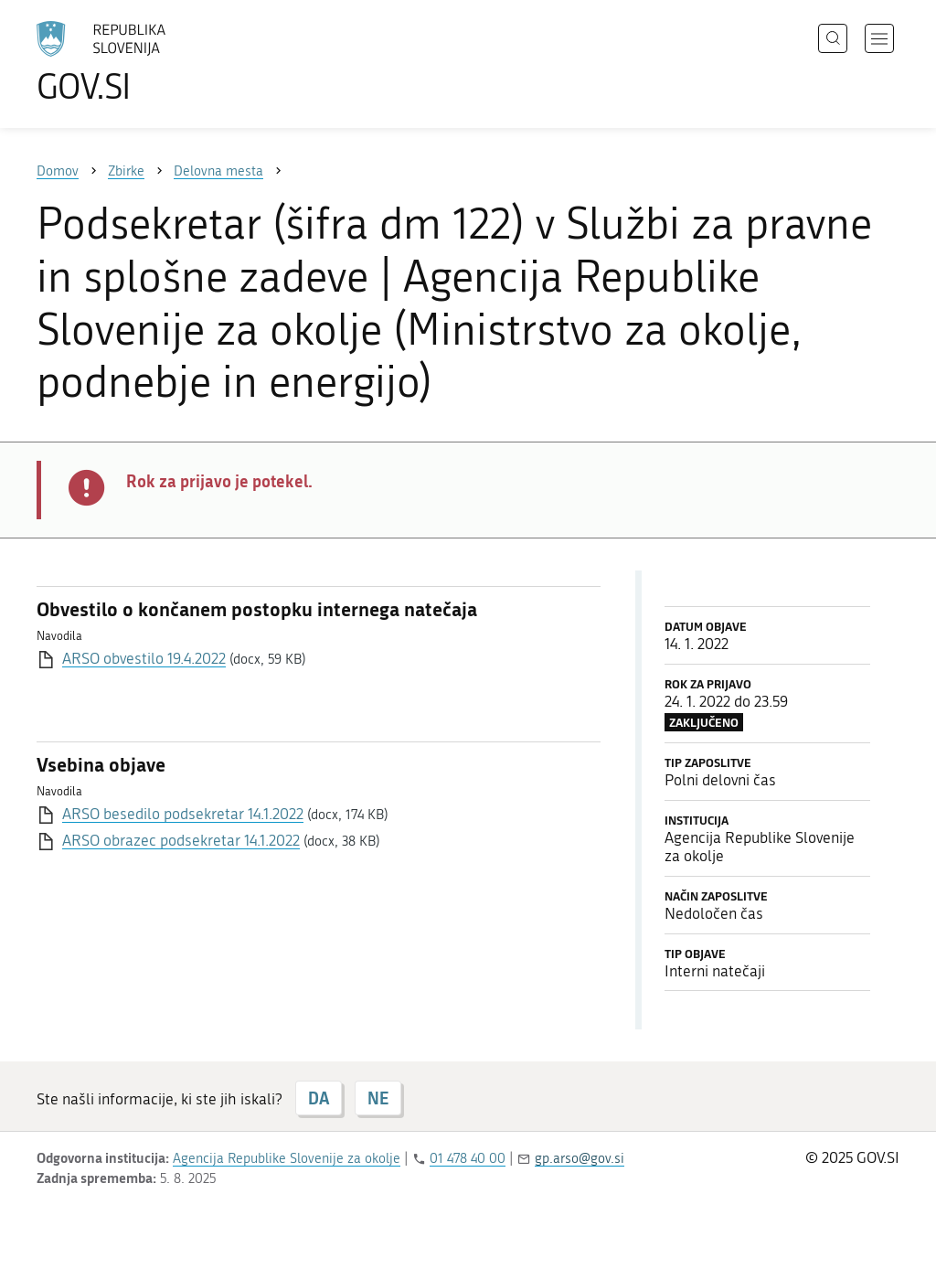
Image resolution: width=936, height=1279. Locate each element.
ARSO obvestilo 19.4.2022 (144, 658)
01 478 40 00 (467, 1158)
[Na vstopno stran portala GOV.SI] (152, 62)
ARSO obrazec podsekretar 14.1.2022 (181, 840)
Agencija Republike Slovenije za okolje (286, 1158)
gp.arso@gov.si (579, 1158)
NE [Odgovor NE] (377, 1098)
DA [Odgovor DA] (318, 1098)
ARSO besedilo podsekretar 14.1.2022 (182, 814)
